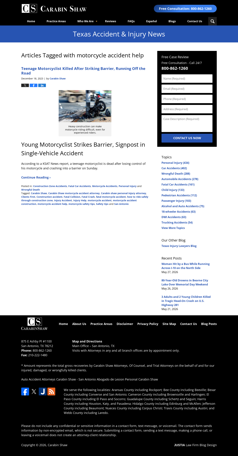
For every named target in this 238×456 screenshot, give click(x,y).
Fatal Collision (72, 196)
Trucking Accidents (177, 222)
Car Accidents (174, 168)
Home (31, 21)
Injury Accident (63, 200)
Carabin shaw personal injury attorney (123, 193)
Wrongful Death (30, 189)
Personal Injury (128, 186)
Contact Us (194, 21)
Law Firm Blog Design (195, 445)
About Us (79, 324)
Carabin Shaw (39, 193)
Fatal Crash (88, 196)
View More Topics (173, 228)
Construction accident (49, 196)
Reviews (110, 21)
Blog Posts (209, 324)
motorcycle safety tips (82, 204)
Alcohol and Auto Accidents (183, 206)
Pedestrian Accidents (179, 195)
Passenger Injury (176, 201)
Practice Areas (56, 21)
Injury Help (79, 200)
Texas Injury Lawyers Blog (179, 246)
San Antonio (121, 204)
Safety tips (102, 204)
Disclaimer (125, 324)
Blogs (172, 21)
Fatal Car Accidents (79, 186)
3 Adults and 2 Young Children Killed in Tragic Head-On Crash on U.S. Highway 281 (186, 301)
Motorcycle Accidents (104, 186)
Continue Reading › (36, 177)
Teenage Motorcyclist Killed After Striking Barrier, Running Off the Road (83, 70)
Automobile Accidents (180, 179)
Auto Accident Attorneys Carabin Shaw (48, 379)
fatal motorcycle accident (111, 196)
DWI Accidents (174, 217)
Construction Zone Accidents (50, 186)
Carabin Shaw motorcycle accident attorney (74, 193)
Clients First (28, 196)
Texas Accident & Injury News (54, 8)
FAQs (131, 21)
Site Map (169, 324)
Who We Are (85, 21)
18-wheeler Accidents (179, 211)
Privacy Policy (147, 324)
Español (151, 21)
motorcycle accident (100, 200)
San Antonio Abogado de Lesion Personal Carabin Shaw (118, 379)
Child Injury (173, 190)
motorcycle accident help (52, 204)
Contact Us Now (187, 138)
